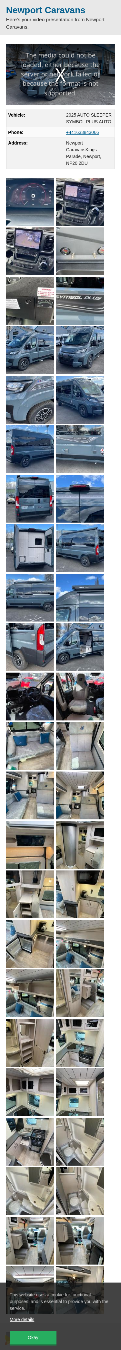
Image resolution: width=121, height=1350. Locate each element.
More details (22, 1319)
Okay (33, 1337)
